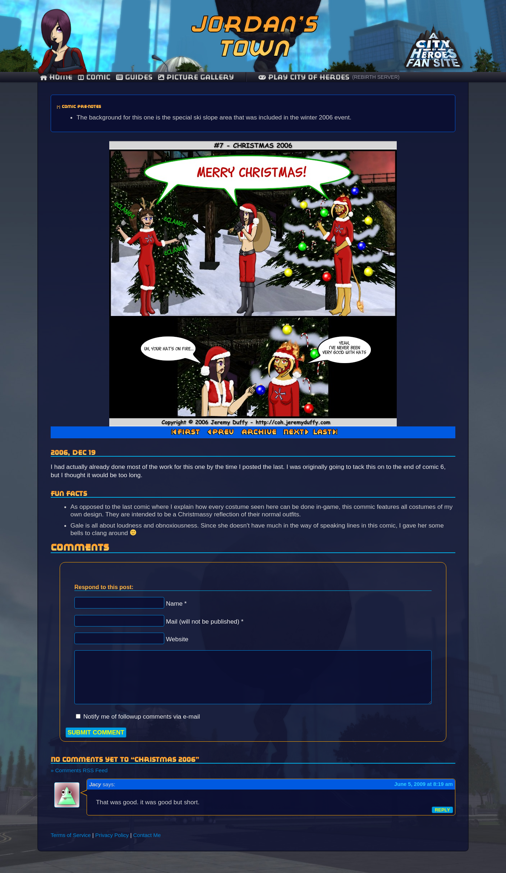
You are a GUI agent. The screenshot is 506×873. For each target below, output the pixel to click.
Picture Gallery (196, 77)
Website (177, 639)
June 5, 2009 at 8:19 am (423, 784)
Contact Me (147, 835)
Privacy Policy (112, 835)
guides (134, 77)
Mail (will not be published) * (205, 621)
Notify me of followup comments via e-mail (141, 716)
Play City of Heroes (303, 77)
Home (56, 77)
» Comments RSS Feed (79, 770)
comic (94, 77)
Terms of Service (71, 835)
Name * (176, 603)
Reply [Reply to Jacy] (442, 810)
